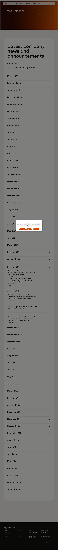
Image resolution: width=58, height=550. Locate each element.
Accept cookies (22, 229)
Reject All (29, 229)
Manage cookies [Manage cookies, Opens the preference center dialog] (36, 229)
